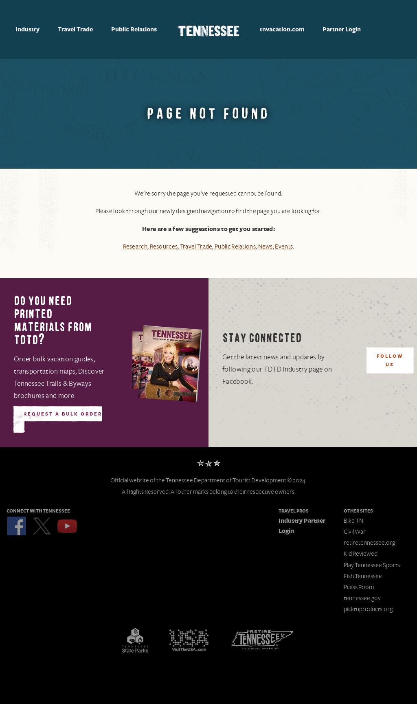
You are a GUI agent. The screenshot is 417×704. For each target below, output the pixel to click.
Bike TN (353, 520)
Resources (163, 247)
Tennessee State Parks (135, 640)
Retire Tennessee (262, 640)
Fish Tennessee (363, 576)
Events (284, 247)
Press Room (359, 587)
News (265, 247)
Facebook (17, 526)
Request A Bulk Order (63, 414)
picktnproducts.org (368, 609)
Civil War (355, 531)
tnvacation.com (282, 29)
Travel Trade (75, 29)
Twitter (42, 526)
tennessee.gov (362, 598)
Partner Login (342, 29)
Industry (27, 29)
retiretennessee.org (369, 542)
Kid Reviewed (360, 553)
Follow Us (390, 361)
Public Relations (134, 29)
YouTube (67, 526)
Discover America (188, 640)
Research (135, 247)
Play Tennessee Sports (372, 565)
